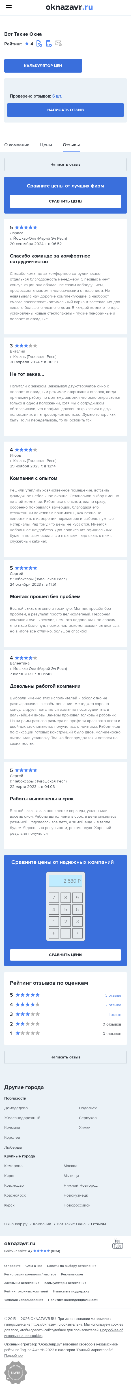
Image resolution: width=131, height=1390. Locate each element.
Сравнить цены (65, 201)
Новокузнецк (76, 1195)
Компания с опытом (33, 478)
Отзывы (71, 145)
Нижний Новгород (81, 1185)
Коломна (12, 1127)
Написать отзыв (65, 109)
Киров (10, 1175)
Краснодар (14, 1185)
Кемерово (13, 1165)
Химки (85, 1127)
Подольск (88, 1108)
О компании (16, 145)
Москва (70, 1165)
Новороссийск (77, 1205)
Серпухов (88, 1117)
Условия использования (23, 1300)
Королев (12, 1137)
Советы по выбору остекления (71, 1266)
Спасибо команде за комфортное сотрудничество (50, 259)
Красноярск (15, 1195)
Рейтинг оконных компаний (26, 1291)
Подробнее (13, 1355)
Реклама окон (72, 1274)
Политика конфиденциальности (73, 1300)
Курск (9, 1205)
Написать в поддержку (71, 1291)
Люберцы (13, 1147)
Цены (46, 145)
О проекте (12, 1266)
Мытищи (71, 1175)
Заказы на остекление (22, 1283)
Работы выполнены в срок (42, 799)
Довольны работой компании (45, 686)
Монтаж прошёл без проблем (45, 596)
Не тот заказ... (27, 374)
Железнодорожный (22, 1117)
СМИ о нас (33, 1266)
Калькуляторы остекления (65, 1283)
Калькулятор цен (43, 65)
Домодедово (16, 1108)
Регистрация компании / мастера (30, 1274)
